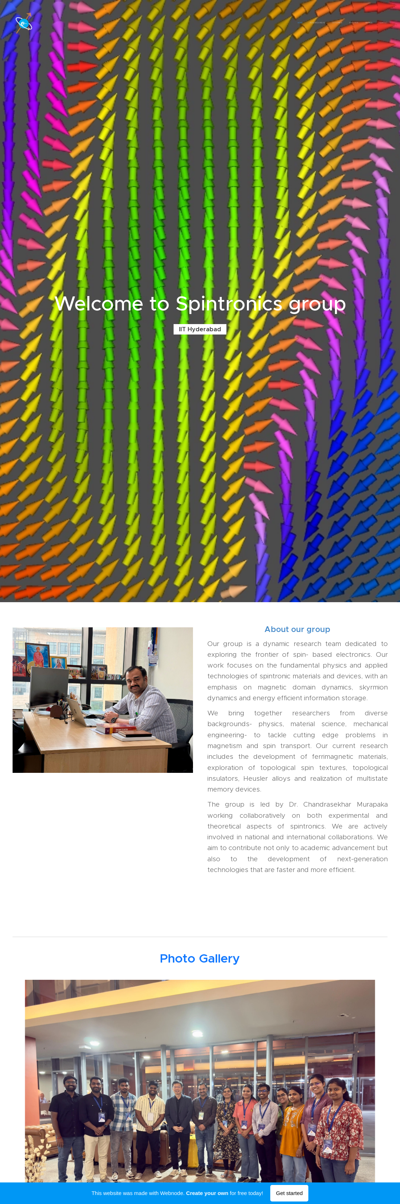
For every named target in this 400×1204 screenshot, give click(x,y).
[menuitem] (352, 23)
